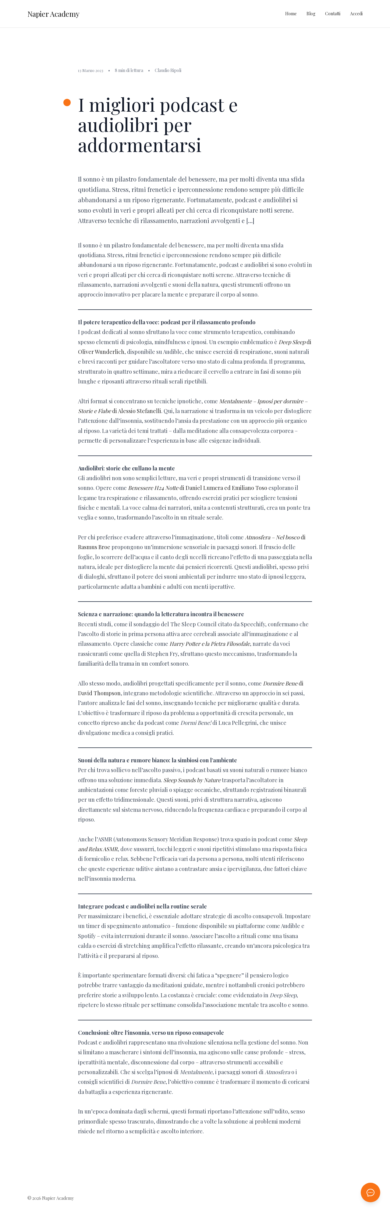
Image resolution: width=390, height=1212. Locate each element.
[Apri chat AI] (370, 1192)
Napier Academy (53, 14)
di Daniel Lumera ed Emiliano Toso (197, 487)
